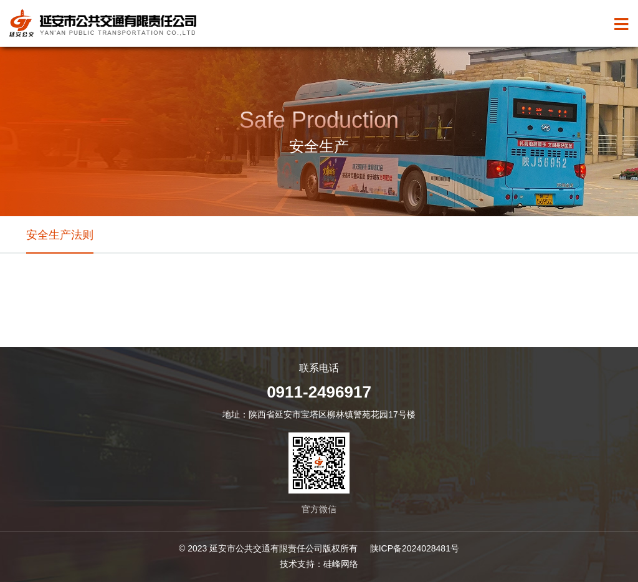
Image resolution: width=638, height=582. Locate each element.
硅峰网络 (340, 564)
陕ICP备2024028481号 (414, 548)
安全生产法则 (59, 235)
